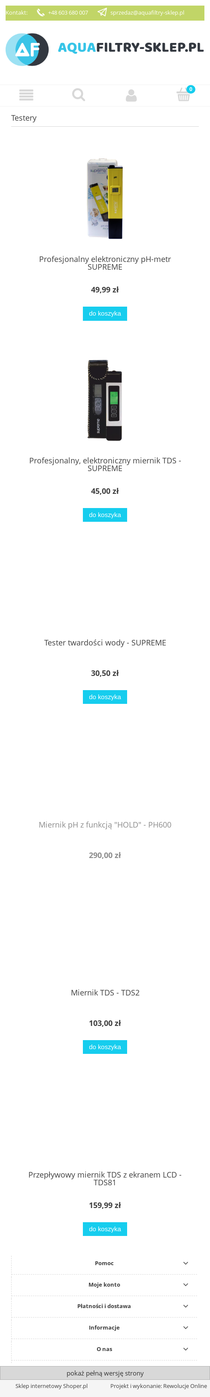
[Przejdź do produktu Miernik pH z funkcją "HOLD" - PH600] (105, 774)
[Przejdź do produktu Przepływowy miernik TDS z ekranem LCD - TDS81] (105, 1124)
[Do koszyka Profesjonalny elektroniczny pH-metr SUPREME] (105, 314)
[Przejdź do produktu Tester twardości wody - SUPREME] (105, 592)
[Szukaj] (79, 94)
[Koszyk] (184, 94)
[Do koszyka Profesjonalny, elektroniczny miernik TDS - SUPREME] (105, 515)
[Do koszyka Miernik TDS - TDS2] (105, 1047)
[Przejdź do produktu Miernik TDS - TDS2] (105, 942)
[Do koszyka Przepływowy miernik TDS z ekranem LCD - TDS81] (105, 1229)
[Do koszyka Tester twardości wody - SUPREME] (105, 697)
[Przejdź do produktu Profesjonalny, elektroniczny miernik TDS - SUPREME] (105, 400)
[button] (26, 95)
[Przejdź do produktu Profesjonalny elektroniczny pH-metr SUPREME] (105, 198)
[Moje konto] (131, 95)
